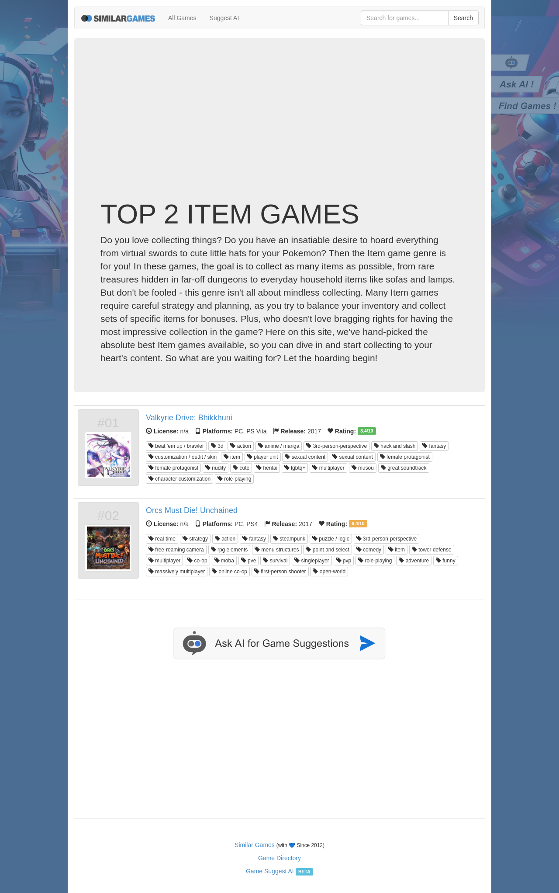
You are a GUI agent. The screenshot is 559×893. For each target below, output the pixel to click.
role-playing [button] (234, 479)
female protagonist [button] (405, 457)
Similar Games (255, 844)
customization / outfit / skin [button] (182, 457)
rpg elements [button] (229, 550)
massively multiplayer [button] (176, 572)
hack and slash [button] (394, 446)
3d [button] (217, 446)
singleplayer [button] (311, 561)
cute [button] (241, 468)
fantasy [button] (434, 446)
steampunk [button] (289, 539)
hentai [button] (266, 468)
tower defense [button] (432, 550)
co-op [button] (197, 561)
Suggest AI (224, 17)
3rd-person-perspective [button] (336, 446)
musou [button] (363, 468)
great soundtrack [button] (404, 468)
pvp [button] (344, 561)
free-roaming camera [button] (176, 550)
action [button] (240, 446)
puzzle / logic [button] (330, 539)
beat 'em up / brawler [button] (176, 446)
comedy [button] (368, 550)
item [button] (232, 457)
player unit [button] (262, 457)
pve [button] (248, 561)
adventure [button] (414, 561)
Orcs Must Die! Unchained (192, 510)
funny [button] (445, 561)
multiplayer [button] (328, 468)
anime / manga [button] (279, 446)
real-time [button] (162, 539)
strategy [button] (195, 539)
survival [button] (275, 561)
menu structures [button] (277, 550)
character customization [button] (179, 479)
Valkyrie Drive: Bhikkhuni (189, 417)
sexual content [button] (305, 457)
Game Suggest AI (270, 871)
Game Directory (279, 858)
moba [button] (224, 561)
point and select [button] (327, 550)
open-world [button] (329, 572)
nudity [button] (215, 468)
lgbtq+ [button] (294, 468)
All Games (182, 17)
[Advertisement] (279, 129)
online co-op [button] (229, 572)
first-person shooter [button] (280, 572)
